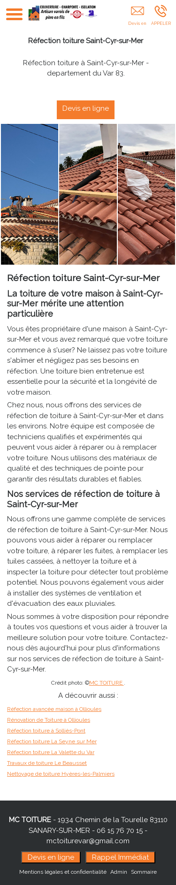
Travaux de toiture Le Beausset (47, 763)
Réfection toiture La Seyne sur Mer (52, 741)
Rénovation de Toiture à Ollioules (48, 720)
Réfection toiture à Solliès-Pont (46, 730)
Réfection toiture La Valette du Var (50, 752)
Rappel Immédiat (120, 857)
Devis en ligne (92, 108)
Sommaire (144, 872)
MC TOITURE (106, 682)
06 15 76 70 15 (120, 830)
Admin (118, 872)
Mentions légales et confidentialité (63, 872)
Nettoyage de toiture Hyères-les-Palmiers (61, 774)
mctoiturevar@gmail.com (88, 841)
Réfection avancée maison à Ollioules (54, 709)
